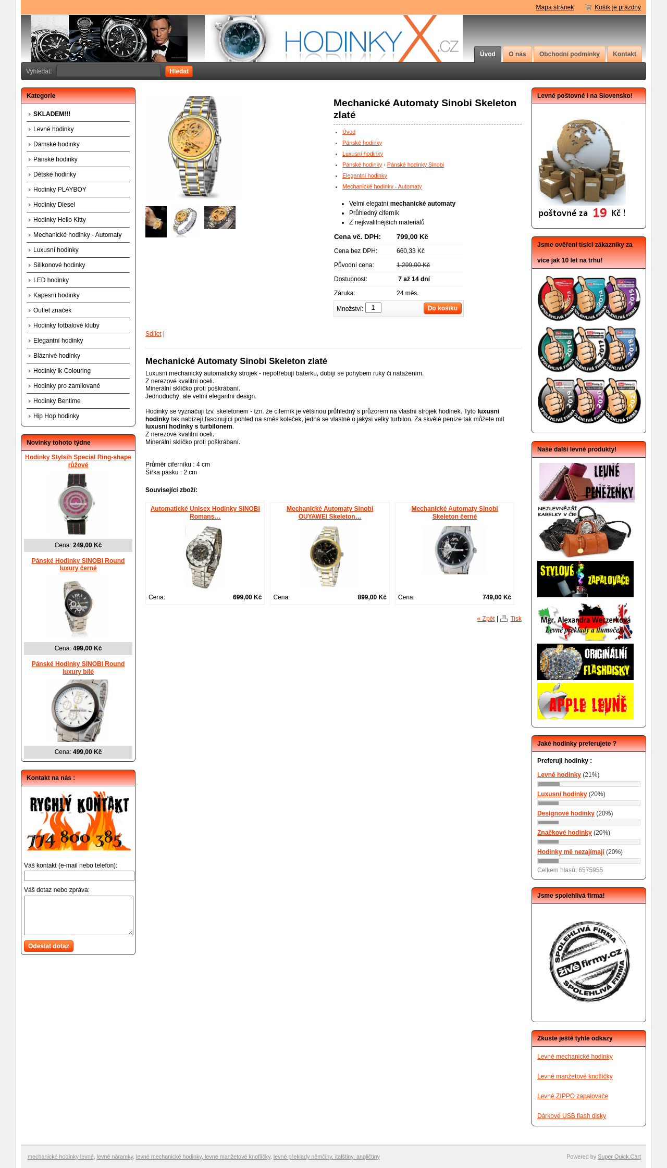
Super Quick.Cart (619, 1156)
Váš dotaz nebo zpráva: (57, 890)
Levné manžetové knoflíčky (575, 1076)
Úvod (488, 54)
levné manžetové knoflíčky (236, 1156)
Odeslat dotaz (48, 946)
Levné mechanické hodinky (575, 1056)
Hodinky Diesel (54, 204)
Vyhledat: (39, 71)
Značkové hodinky (564, 832)
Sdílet (153, 333)
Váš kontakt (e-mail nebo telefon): (70, 865)
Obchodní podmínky (569, 54)
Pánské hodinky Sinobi (415, 164)
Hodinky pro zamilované (66, 386)
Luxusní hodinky (362, 153)
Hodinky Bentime (57, 401)
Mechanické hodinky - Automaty (382, 186)
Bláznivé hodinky (56, 355)
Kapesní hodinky (56, 295)
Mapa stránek (555, 7)
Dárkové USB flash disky (571, 1116)
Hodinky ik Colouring (62, 370)
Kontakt (624, 54)
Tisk (516, 618)
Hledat (179, 71)
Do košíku (443, 308)
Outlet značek (52, 310)
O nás (517, 54)
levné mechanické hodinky (169, 1156)
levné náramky (115, 1156)
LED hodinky (51, 280)
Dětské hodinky (54, 174)
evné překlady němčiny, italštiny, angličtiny (327, 1156)
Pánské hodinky (362, 143)
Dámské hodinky (56, 144)
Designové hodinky (566, 813)
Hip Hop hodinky (56, 416)
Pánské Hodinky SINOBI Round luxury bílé (78, 667)
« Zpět (486, 618)
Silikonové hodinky (59, 265)
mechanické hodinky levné (61, 1156)
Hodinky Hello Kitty (59, 219)
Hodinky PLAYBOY (60, 189)
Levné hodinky (53, 129)
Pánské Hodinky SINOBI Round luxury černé (78, 564)
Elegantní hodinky (364, 175)
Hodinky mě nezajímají (570, 852)
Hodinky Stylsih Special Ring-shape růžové (78, 461)
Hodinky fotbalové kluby (66, 325)
